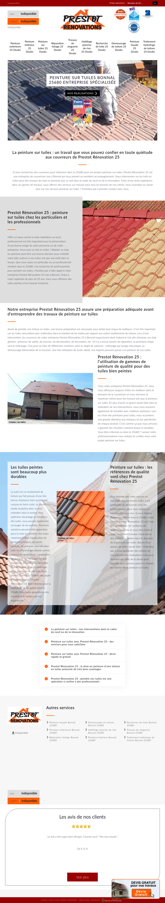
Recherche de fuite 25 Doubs (102, 46)
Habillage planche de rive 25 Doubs (86, 46)
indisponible (28, 13)
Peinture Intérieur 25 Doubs (29, 46)
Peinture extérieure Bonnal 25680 (62, 731)
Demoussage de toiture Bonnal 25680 (99, 724)
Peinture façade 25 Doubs (134, 46)
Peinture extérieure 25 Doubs (15, 46)
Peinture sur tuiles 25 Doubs (43, 46)
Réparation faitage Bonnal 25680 (62, 739)
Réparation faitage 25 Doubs (57, 46)
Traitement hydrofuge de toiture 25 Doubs (149, 46)
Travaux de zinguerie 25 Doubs (73, 46)
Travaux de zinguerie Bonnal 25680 (137, 731)
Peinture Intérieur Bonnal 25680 (100, 739)
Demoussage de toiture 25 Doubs (119, 46)
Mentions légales (89, 900)
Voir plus (82, 877)
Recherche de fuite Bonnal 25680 (140, 724)
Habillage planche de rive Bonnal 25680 (100, 731)
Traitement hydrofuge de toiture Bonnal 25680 (139, 739)
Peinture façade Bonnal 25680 (60, 724)
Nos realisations (82, 93)
